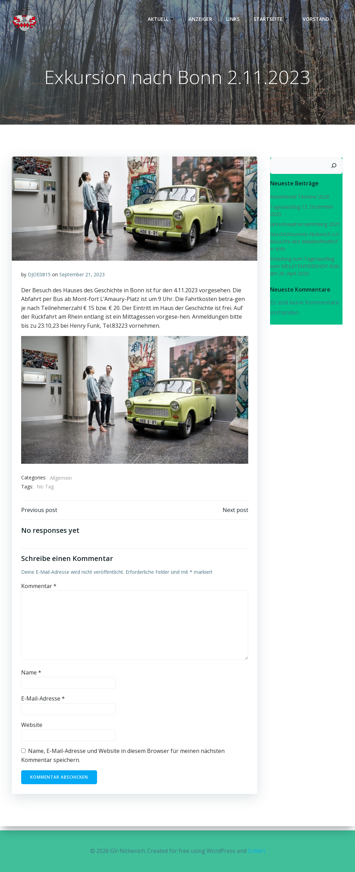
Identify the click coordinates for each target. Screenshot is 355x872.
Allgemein (61, 481)
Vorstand (320, 19)
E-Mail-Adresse (43, 703)
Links (234, 19)
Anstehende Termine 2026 (298, 198)
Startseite (272, 19)
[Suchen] (335, 167)
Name (31, 677)
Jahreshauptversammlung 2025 (303, 225)
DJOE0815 (39, 278)
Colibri (256, 851)
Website (32, 729)
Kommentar (39, 591)
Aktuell (162, 19)
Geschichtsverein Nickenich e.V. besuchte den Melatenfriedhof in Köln (305, 242)
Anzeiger (202, 19)
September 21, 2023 (82, 278)
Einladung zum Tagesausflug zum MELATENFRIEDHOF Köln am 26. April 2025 (306, 267)
